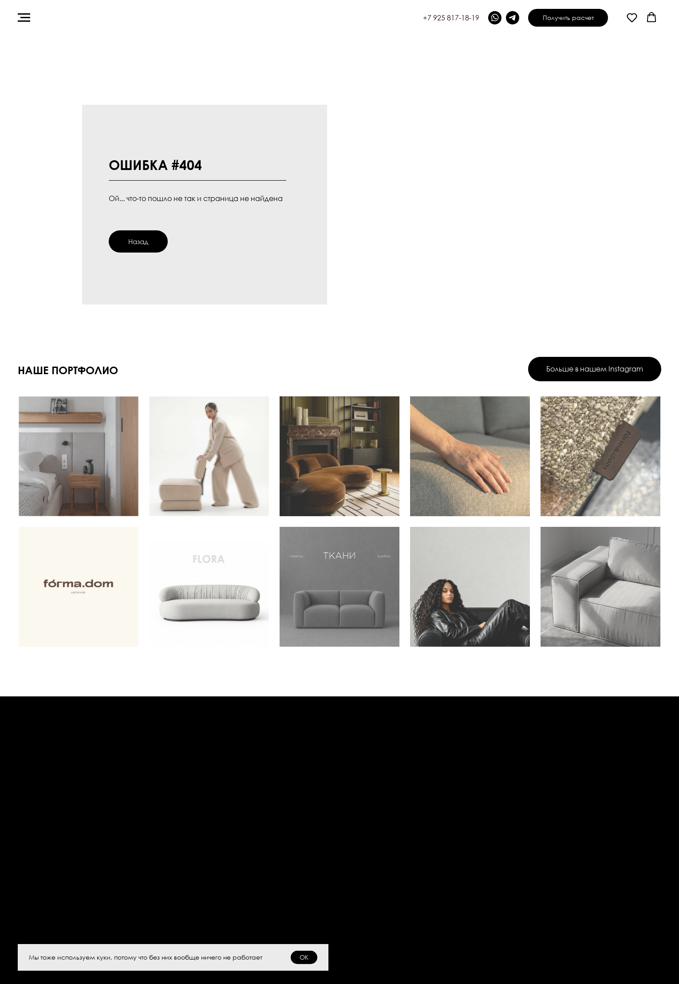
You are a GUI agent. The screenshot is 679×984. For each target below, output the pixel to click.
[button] (632, 17)
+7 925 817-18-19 (451, 17)
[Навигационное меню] (24, 17)
